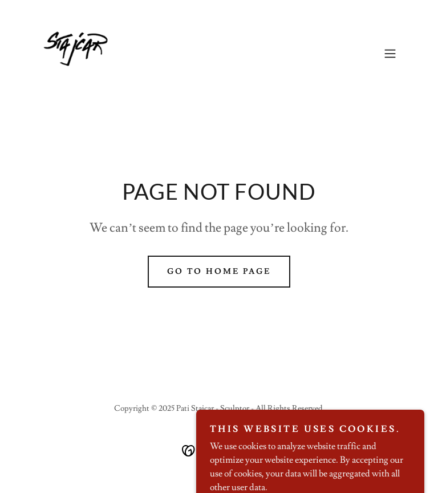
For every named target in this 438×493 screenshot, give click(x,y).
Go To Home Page (219, 271)
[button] (390, 53)
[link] (72, 53)
